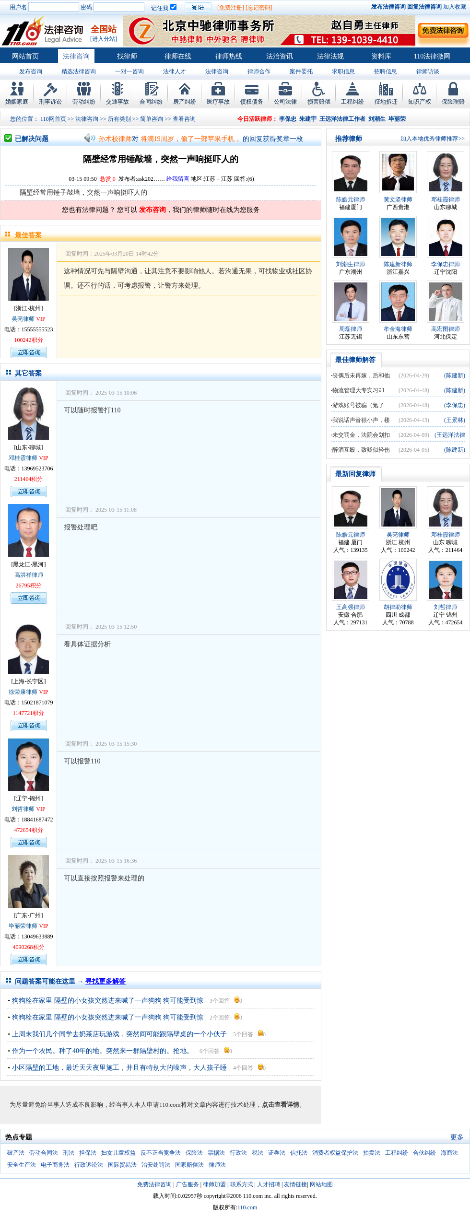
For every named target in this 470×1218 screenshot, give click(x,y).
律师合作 (258, 71)
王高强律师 (350, 607)
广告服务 (187, 1184)
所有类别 (119, 119)
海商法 (449, 1152)
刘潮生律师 (350, 264)
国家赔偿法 (189, 1164)
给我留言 (177, 179)
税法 (257, 1152)
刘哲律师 (23, 809)
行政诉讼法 (88, 1164)
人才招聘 (268, 1184)
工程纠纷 (352, 101)
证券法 (276, 1152)
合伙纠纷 (424, 1152)
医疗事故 (218, 101)
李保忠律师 (445, 264)
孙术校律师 (115, 138)
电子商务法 (55, 1164)
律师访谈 (427, 71)
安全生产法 (21, 1164)
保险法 (194, 1152)
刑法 (68, 1152)
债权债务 (251, 101)
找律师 (127, 56)
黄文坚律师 (398, 199)
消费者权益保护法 (335, 1152)
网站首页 (25, 56)
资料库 (381, 56)
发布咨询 (30, 71)
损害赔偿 (318, 101)
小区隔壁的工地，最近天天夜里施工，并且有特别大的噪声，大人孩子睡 (119, 1067)
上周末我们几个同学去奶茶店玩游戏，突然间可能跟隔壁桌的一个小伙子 (119, 1034)
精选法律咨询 (78, 71)
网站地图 (321, 1184)
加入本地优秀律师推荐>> (432, 138)
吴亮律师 (23, 319)
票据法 (216, 1152)
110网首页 (53, 119)
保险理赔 (453, 101)
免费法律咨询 (154, 1184)
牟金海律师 (398, 329)
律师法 (217, 1164)
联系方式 (241, 1184)
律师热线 (228, 56)
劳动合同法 (43, 1152)
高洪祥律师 (28, 575)
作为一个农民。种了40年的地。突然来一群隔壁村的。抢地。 (102, 1050)
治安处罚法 (155, 1164)
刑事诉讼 (50, 101)
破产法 (15, 1152)
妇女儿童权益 (118, 1152)
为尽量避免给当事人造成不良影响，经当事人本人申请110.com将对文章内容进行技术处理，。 (158, 1104)
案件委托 (301, 71)
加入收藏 (454, 6)
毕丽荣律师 (23, 926)
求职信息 (343, 71)
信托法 (298, 1152)
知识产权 (419, 101)
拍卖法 (371, 1152)
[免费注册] (230, 7)
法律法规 (330, 56)
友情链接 (295, 1184)
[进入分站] (103, 38)
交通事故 (117, 101)
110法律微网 (432, 56)
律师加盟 (214, 1184)
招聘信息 (385, 71)
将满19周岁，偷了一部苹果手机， (191, 138)
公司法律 (285, 101)
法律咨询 (76, 56)
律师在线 (177, 56)
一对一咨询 (129, 71)
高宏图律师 (445, 329)
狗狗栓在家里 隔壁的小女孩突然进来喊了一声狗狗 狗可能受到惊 (107, 1000)
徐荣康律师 (23, 692)
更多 (457, 1137)
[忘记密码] (259, 7)
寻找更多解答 (105, 981)
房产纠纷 (184, 101)
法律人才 (174, 71)
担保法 (87, 1152)
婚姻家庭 (16, 101)
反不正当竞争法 (161, 1152)
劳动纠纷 (83, 101)
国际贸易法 (122, 1164)
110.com (247, 1207)
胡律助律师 (398, 607)
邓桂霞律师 (23, 458)
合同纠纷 (151, 101)
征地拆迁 (386, 101)
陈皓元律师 (350, 199)
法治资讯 (279, 56)
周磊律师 (350, 329)
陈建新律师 (398, 264)
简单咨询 (151, 119)
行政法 (238, 1152)
